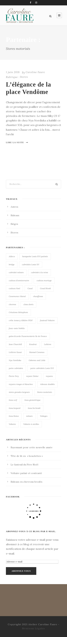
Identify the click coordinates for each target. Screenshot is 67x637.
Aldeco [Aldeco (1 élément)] (12, 256)
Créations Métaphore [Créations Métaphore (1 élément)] (18, 312)
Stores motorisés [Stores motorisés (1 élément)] (44, 392)
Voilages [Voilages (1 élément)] (43, 416)
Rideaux (15, 215)
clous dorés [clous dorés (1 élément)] (28, 304)
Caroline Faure (35, 72)
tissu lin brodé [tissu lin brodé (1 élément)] (34, 408)
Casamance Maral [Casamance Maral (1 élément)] (17, 296)
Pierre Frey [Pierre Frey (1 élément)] (14, 376)
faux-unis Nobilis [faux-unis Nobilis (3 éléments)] (17, 328)
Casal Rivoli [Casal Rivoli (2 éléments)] (45, 288)
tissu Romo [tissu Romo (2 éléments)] (14, 416)
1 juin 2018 (13, 72)
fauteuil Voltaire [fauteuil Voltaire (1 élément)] (47, 320)
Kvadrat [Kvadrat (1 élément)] (33, 344)
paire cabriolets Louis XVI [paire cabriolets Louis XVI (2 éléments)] (42, 368)
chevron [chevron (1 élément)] (12, 304)
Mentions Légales (33, 628)
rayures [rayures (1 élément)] (49, 376)
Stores (24, 76)
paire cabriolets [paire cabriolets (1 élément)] (16, 368)
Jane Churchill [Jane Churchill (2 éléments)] (15, 344)
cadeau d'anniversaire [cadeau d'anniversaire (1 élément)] (19, 280)
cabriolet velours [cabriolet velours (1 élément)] (16, 272)
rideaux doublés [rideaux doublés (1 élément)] (47, 384)
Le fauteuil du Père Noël (24, 464)
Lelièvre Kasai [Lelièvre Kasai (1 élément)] (15, 352)
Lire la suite (17, 142)
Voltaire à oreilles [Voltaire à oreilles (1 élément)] (31, 424)
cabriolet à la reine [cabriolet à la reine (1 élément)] (39, 272)
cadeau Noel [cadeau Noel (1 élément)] (14, 288)
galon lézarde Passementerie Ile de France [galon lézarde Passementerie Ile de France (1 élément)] (28, 336)
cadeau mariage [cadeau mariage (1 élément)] (44, 280)
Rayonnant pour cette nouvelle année (31, 447)
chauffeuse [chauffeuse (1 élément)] (38, 296)
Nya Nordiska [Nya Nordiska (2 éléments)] (15, 360)
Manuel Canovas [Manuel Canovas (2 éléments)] (36, 352)
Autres (14, 206)
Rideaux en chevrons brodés (26, 481)
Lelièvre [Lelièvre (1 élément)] (47, 344)
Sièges (14, 223)
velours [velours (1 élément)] (29, 416)
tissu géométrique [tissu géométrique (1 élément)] (32, 400)
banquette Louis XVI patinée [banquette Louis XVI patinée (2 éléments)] (35, 256)
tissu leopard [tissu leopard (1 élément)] (14, 408)
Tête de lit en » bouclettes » (27, 456)
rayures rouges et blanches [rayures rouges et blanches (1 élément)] (21, 384)
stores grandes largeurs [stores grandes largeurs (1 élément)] (19, 392)
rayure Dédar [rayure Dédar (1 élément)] (32, 376)
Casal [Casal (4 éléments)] (30, 288)
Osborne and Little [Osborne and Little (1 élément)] (37, 360)
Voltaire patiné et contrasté (26, 473)
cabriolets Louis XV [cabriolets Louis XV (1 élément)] (30, 264)
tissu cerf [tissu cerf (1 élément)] (13, 400)
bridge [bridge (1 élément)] (12, 264)
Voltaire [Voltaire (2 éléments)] (12, 424)
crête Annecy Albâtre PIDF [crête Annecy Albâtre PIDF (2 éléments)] (21, 320)
